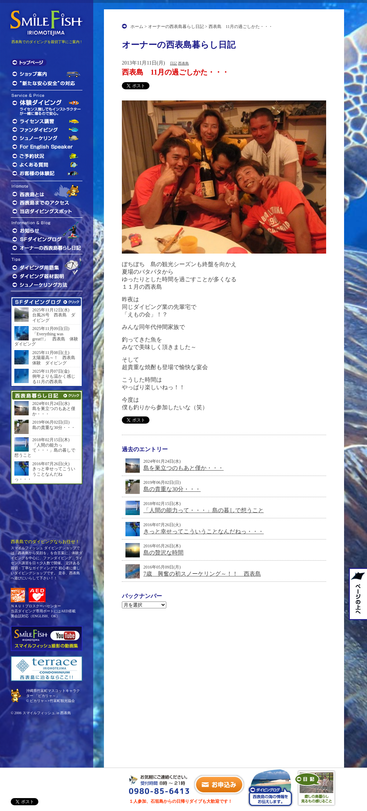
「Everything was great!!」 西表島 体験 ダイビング (46, 339)
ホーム (136, 26)
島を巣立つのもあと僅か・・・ (183, 468)
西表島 (183, 63)
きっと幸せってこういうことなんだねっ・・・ (203, 531)
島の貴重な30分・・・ (172, 489)
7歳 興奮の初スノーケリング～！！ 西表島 (202, 574)
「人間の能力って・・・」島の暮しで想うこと (203, 510)
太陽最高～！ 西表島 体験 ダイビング (55, 360)
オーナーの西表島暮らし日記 (176, 26)
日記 (173, 63)
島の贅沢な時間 (163, 553)
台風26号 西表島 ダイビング (53, 317)
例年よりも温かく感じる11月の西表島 (53, 379)
